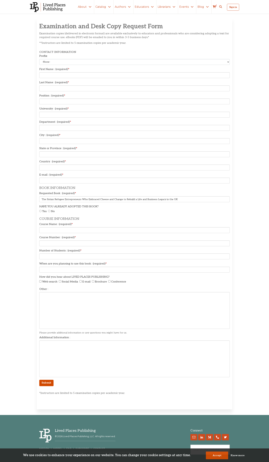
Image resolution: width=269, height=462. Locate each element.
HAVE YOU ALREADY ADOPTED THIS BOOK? (69, 206)
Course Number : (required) (57, 237)
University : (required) (54, 108)
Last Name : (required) (54, 82)
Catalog (103, 6)
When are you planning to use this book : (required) (73, 263)
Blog (203, 6)
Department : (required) (55, 122)
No (53, 211)
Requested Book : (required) (57, 193)
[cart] (215, 7)
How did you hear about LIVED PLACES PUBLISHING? (74, 277)
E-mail (86, 281)
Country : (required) (52, 161)
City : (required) (49, 135)
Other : (43, 289)
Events (187, 6)
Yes (44, 211)
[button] (220, 7)
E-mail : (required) (51, 174)
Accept (217, 455)
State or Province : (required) (58, 148)
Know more (237, 455)
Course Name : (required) (56, 224)
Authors (123, 6)
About (85, 6)
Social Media (70, 281)
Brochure (101, 281)
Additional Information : (54, 337)
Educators (145, 6)
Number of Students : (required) (60, 250)
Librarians (167, 6)
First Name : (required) (54, 69)
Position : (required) (52, 95)
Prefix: (43, 56)
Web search (49, 281)
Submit (46, 382)
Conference (118, 281)
